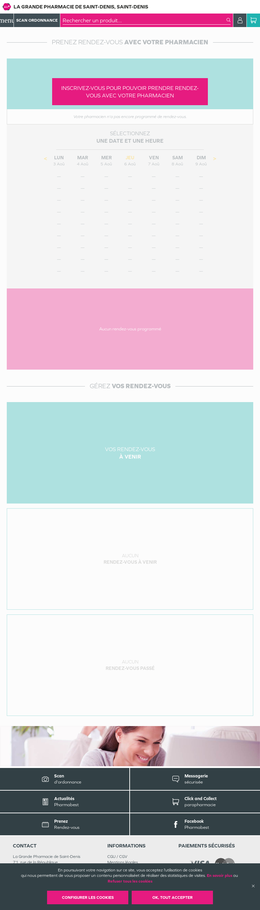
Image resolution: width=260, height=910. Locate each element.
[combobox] (144, 20)
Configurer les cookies (88, 897)
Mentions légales (122, 862)
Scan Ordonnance (37, 20)
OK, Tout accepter (172, 897)
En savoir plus (219, 875)
